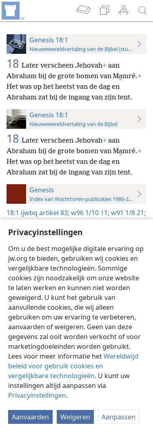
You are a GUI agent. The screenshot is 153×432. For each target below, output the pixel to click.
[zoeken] (142, 10)
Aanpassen (118, 416)
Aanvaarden (30, 416)
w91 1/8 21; (127, 212)
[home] (12, 11)
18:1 (13, 212)
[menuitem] (12, 11)
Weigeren (75, 416)
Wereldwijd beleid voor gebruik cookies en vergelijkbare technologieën (73, 366)
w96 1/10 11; (89, 212)
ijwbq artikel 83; (45, 212)
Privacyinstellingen (37, 395)
